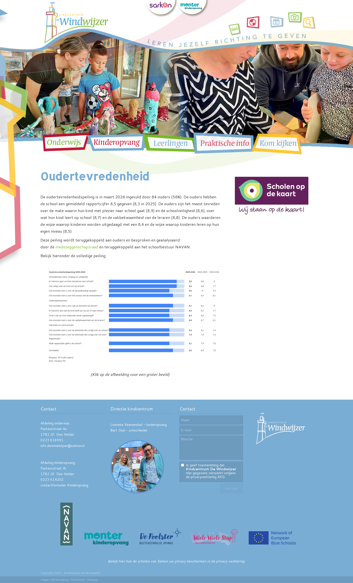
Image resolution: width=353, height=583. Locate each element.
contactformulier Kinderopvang (64, 485)
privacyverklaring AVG (208, 476)
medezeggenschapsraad (76, 247)
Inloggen (44, 579)
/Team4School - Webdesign (84, 579)
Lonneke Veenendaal (126, 424)
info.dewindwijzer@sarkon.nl (62, 445)
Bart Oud (117, 430)
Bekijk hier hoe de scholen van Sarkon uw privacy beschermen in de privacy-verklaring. (176, 561)
